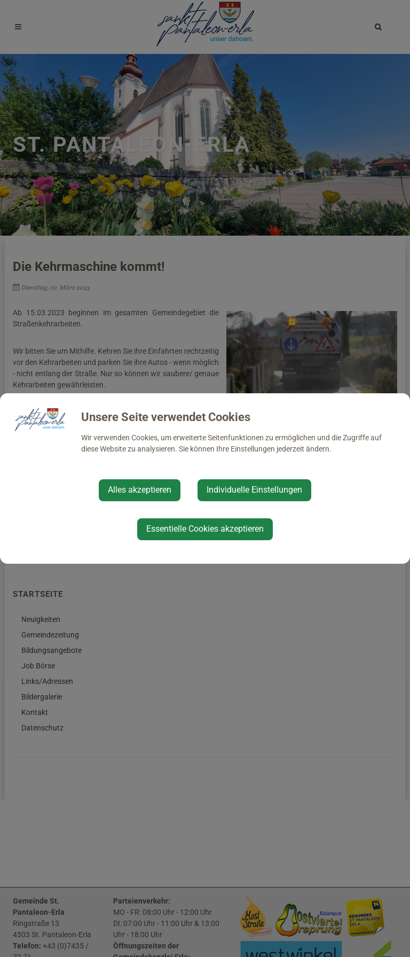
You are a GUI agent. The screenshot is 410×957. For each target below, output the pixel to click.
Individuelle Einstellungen (254, 490)
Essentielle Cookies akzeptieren (205, 529)
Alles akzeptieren (139, 490)
